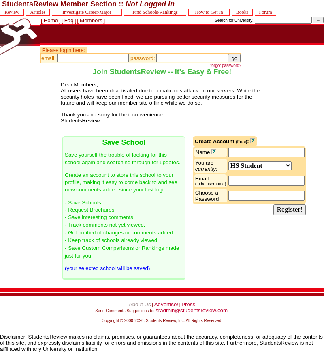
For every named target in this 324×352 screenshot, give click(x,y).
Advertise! (166, 304)
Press (188, 304)
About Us (140, 304)
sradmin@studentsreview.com (192, 310)
